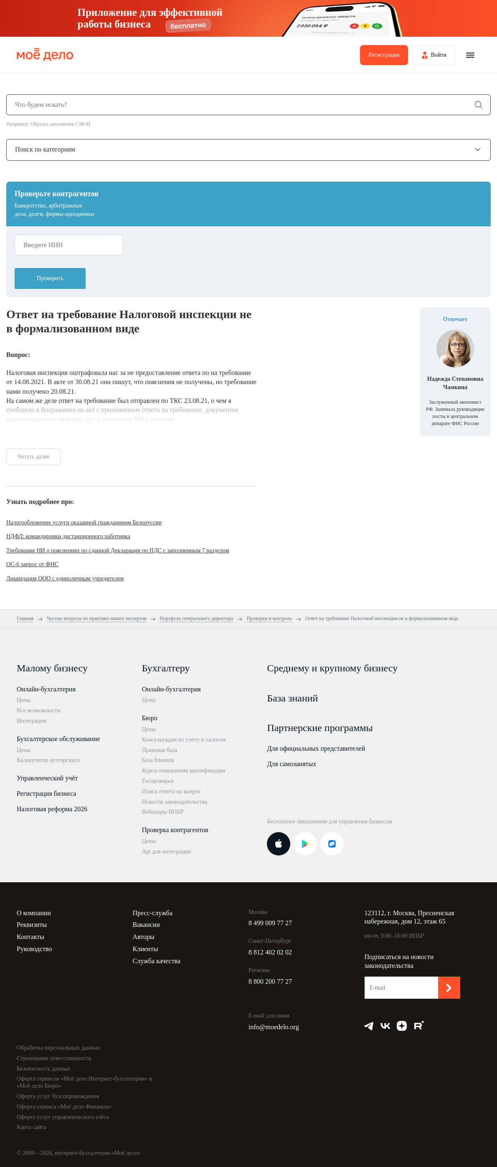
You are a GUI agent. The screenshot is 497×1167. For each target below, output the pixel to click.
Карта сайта (31, 1127)
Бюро (149, 717)
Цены (23, 700)
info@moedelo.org (273, 1026)
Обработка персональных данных (58, 1048)
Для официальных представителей (316, 748)
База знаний (292, 698)
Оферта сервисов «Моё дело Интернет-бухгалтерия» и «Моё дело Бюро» (84, 1082)
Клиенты (145, 948)
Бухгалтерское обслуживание (58, 738)
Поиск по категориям (45, 149)
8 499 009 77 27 (270, 923)
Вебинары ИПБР (163, 812)
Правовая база (160, 750)
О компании (34, 912)
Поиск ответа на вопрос (171, 791)
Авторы (144, 936)
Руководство (34, 948)
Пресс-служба (153, 912)
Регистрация (383, 55)
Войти (438, 55)
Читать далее (33, 456)
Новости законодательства (175, 802)
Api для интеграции (166, 851)
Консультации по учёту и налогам (184, 740)
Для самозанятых (291, 763)
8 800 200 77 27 (270, 981)
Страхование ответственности (54, 1058)
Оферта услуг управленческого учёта (63, 1117)
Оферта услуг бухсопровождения (58, 1096)
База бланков (158, 760)
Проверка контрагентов (175, 829)
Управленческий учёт (47, 778)
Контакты (30, 936)
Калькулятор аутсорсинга (48, 760)
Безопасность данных (44, 1069)
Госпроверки (158, 781)
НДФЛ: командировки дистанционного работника (68, 536)
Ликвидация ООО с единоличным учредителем (65, 578)
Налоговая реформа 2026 (52, 809)
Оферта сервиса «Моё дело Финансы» (64, 1107)
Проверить (50, 278)
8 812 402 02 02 (270, 952)
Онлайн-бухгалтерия (46, 689)
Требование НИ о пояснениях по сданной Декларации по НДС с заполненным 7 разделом (117, 550)
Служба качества (157, 960)
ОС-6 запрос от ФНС (32, 564)
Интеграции (31, 721)
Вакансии (146, 924)
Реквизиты (32, 924)
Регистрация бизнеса (46, 793)
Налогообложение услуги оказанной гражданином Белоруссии (84, 522)
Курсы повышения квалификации (184, 770)
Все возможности (38, 710)
